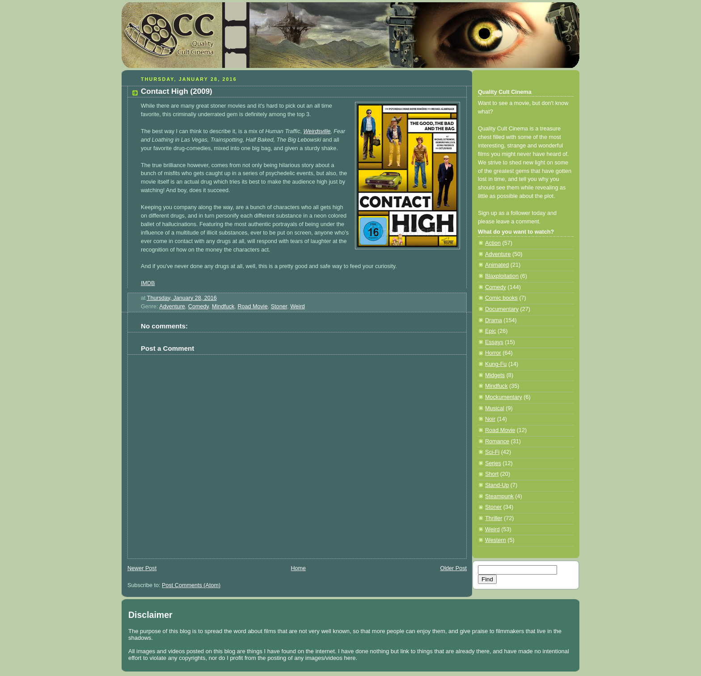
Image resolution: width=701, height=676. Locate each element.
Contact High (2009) (176, 91)
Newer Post (141, 568)
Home (298, 568)
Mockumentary (503, 397)
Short (491, 474)
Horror (493, 353)
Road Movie (252, 306)
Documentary (502, 309)
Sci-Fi (492, 452)
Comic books (501, 298)
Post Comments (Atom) (191, 585)
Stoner (279, 306)
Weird (297, 306)
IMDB (148, 283)
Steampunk (499, 496)
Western (495, 540)
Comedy (198, 306)
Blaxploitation (502, 276)
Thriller (494, 518)
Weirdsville (317, 131)
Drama (493, 320)
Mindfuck (223, 306)
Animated (497, 265)
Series (493, 463)
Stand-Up (497, 485)
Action (493, 243)
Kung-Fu (496, 364)
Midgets (495, 375)
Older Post (453, 568)
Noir (490, 419)
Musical (494, 408)
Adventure (172, 306)
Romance (497, 441)
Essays (494, 342)
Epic (490, 331)
